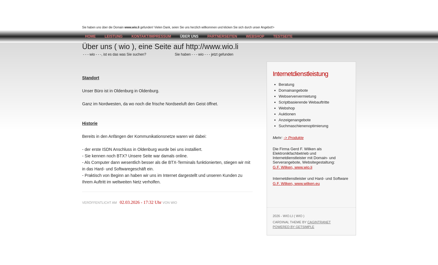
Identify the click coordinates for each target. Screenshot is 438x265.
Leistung (114, 36)
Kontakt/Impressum (151, 36)
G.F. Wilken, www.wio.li (293, 167)
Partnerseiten (222, 36)
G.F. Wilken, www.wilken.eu (296, 183)
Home (90, 36)
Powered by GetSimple (293, 227)
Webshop (255, 36)
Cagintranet (319, 222)
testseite (282, 36)
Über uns (189, 36)
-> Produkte (294, 137)
